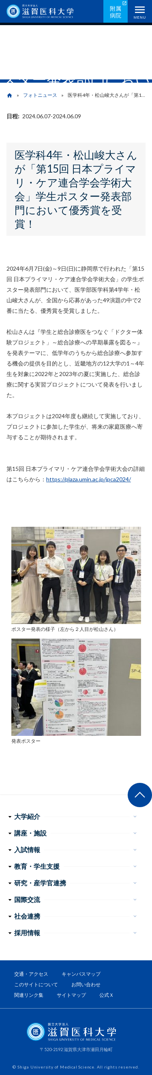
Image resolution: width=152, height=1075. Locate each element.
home (9, 95)
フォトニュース (40, 95)
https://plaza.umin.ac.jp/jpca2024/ (88, 479)
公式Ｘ (106, 995)
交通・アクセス (31, 974)
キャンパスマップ (81, 974)
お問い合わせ (86, 984)
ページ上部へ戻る (140, 795)
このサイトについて (36, 984)
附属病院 (115, 12)
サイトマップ (71, 995)
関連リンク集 (28, 995)
